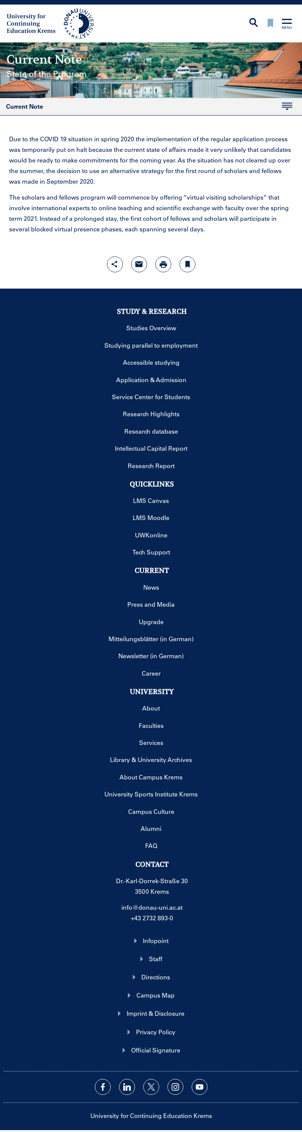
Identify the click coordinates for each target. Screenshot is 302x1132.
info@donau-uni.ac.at (152, 907)
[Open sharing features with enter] (115, 264)
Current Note (24, 106)
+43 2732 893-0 (152, 918)
